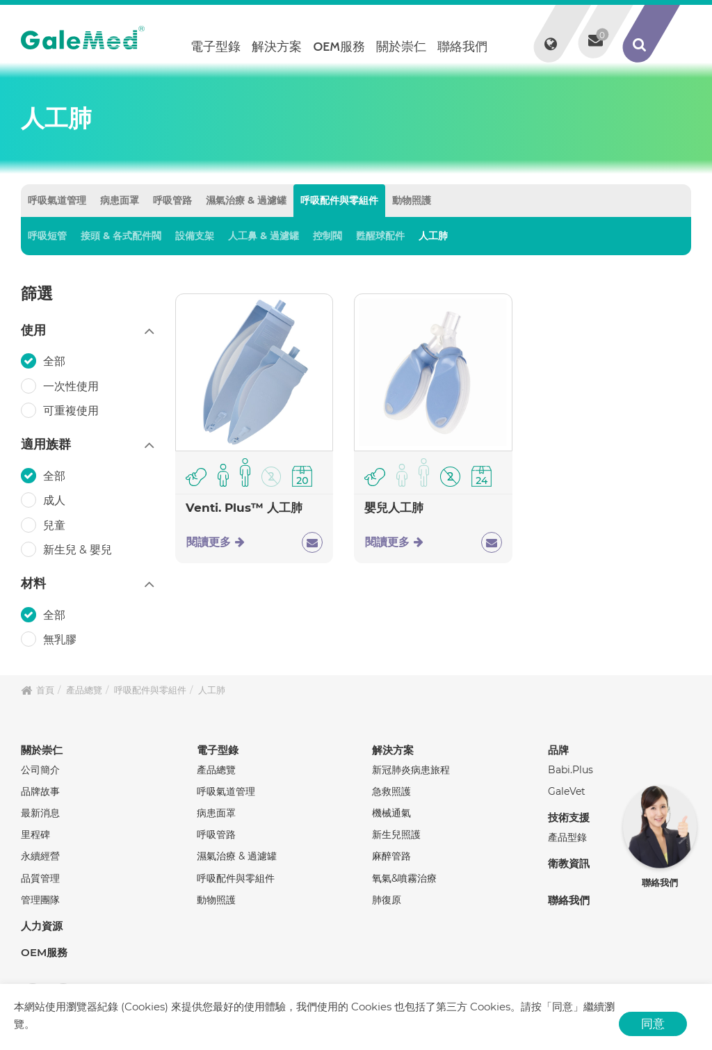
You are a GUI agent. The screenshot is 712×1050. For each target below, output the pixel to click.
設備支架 (194, 235)
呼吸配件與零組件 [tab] (339, 200)
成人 (55, 500)
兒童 (55, 524)
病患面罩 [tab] (119, 200)
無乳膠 (61, 639)
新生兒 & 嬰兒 (79, 549)
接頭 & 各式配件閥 (121, 235)
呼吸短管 (47, 235)
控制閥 (327, 235)
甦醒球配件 (380, 235)
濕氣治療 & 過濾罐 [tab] (246, 200)
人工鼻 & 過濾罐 (263, 235)
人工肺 (433, 235)
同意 (653, 1024)
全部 (55, 361)
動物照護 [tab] (411, 200)
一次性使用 (72, 385)
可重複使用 (72, 410)
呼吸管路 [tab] (172, 200)
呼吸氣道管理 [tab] (57, 200)
